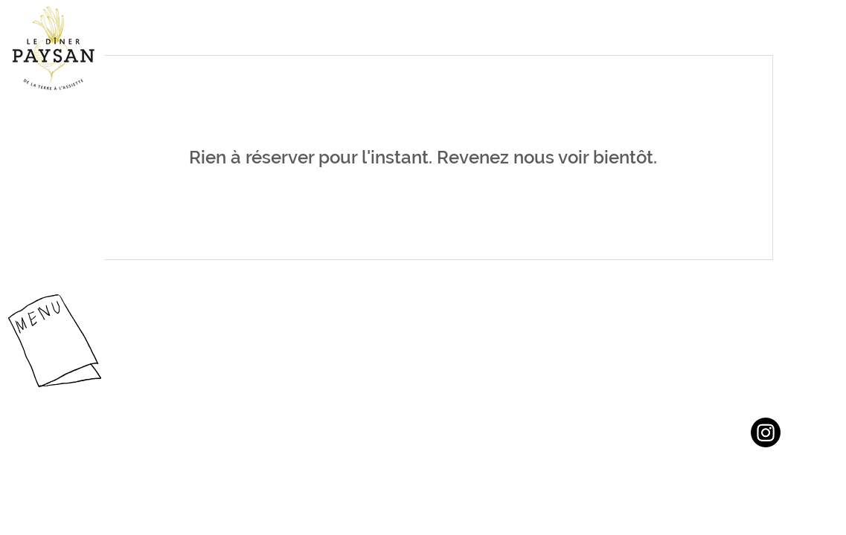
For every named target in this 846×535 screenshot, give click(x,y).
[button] (54, 340)
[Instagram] (766, 432)
